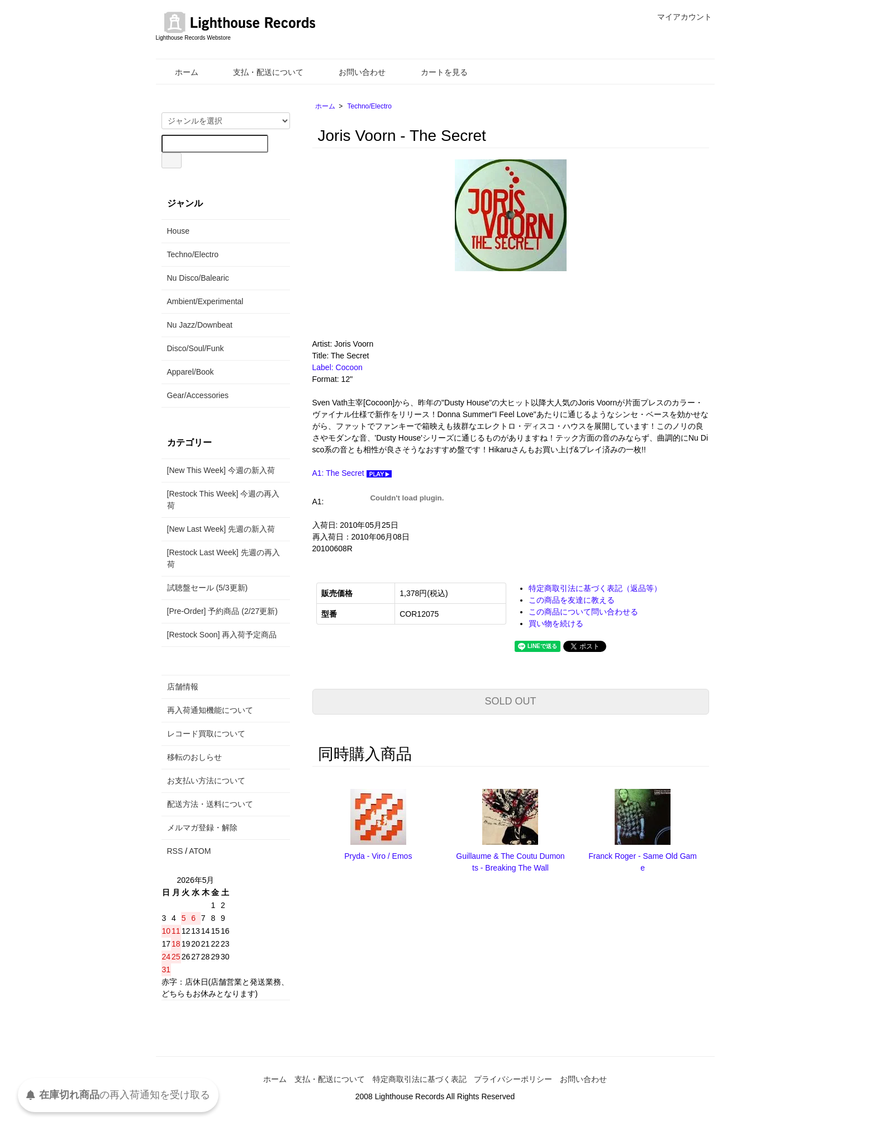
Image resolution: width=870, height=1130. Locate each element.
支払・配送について (260, 72)
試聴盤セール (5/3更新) (207, 587)
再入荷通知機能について (210, 710)
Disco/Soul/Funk (195, 348)
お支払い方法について (206, 780)
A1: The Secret (352, 473)
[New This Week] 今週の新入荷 (221, 470)
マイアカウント (678, 16)
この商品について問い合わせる (583, 611)
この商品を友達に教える (572, 599)
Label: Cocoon (337, 367)
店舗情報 (182, 686)
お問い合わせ (354, 72)
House (178, 230)
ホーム (178, 72)
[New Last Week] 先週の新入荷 (221, 528)
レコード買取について (206, 733)
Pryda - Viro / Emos (378, 856)
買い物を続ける (556, 623)
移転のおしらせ (194, 757)
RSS (175, 851)
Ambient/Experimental (205, 301)
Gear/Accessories (198, 395)
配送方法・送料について (210, 804)
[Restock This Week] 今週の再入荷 (223, 499)
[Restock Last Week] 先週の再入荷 (223, 558)
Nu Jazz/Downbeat (200, 324)
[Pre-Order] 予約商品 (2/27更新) (222, 611)
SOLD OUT (510, 701)
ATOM (200, 851)
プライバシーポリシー (513, 1079)
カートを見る (436, 72)
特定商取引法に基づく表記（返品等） (595, 588)
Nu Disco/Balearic (198, 277)
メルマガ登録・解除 (202, 827)
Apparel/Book (190, 371)
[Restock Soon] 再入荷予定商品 (222, 634)
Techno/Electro (370, 106)
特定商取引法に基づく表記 (420, 1079)
